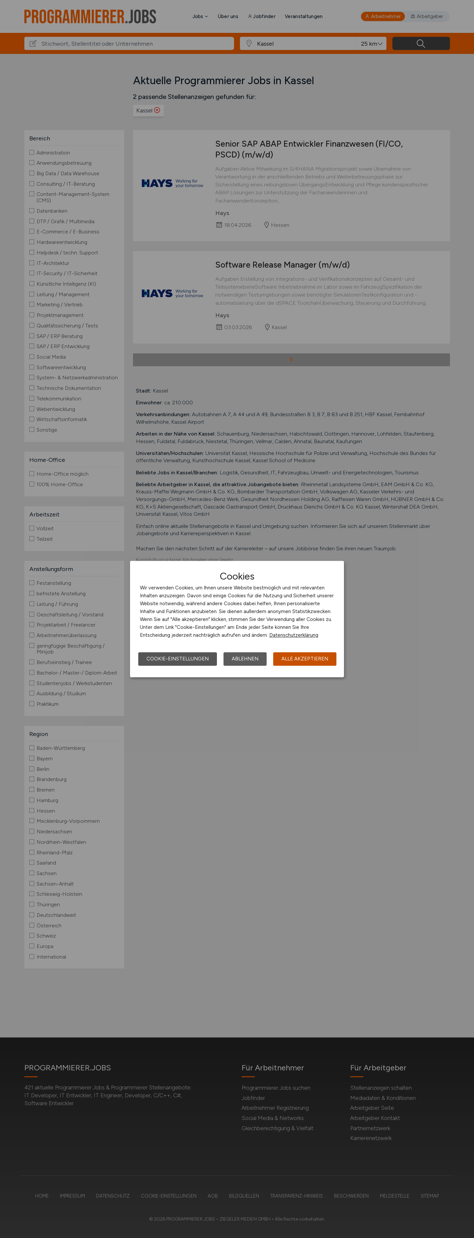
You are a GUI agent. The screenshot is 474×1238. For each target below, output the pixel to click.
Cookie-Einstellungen (177, 659)
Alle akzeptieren (304, 659)
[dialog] (237, 619)
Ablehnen (245, 659)
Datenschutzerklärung (293, 635)
